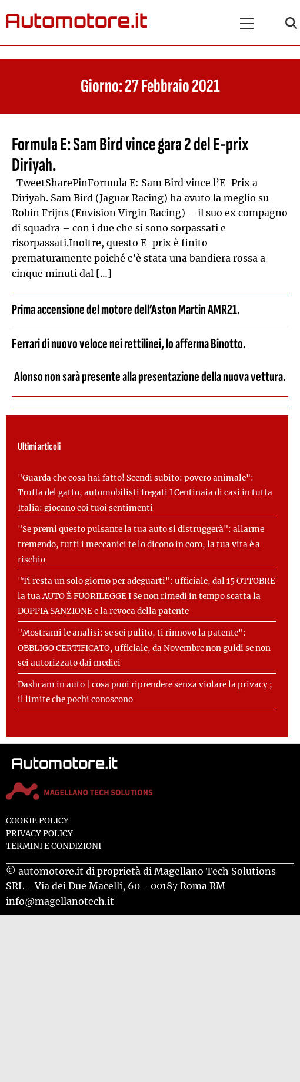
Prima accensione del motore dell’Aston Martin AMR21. (126, 309)
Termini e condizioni (53, 846)
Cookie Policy (37, 821)
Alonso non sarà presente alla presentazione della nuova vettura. (150, 376)
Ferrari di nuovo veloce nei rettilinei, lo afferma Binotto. (129, 343)
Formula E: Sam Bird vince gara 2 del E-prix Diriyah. (130, 155)
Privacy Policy (39, 834)
